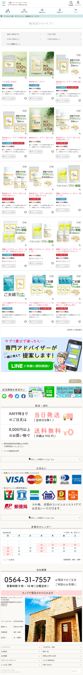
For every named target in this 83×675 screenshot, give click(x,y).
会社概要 (4, 656)
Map (4, 605)
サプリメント (19, 16)
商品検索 (71, 3)
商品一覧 (7, 11)
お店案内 (4, 651)
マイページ (78, 3)
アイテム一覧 (8, 16)
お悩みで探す (24, 11)
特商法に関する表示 (49, 656)
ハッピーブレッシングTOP (1, 16)
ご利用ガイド (59, 11)
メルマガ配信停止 (49, 660)
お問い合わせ (42, 11)
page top (74, 381)
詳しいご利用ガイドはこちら (41, 459)
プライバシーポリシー (8, 660)
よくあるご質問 (6, 665)
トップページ (5, 647)
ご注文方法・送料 (49, 647)
